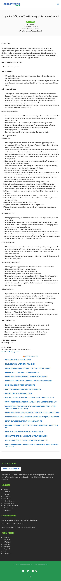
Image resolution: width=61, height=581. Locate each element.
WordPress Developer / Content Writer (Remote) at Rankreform (32, 417)
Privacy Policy (8, 508)
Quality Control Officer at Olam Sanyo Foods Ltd (26, 440)
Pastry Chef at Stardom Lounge (18, 393)
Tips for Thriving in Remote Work (12, 524)
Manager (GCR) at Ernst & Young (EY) (20, 364)
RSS (5, 551)
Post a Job (7, 496)
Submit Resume (9, 501)
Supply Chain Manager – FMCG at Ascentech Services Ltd (28, 381)
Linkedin (6, 537)
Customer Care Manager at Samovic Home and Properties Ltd (31, 402)
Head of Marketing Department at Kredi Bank (24, 432)
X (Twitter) (7, 542)
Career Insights (9, 503)
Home (6, 489)
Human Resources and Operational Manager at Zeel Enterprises (32, 413)
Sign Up (6, 494)
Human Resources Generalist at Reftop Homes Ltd (26, 377)
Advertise (7, 492)
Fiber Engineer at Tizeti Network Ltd (20, 385)
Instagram (7, 547)
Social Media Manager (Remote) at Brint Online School (28, 368)
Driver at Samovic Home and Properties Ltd (23, 389)
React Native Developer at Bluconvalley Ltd (23, 421)
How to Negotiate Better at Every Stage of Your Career (19, 520)
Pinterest (7, 549)
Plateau (31, 24)
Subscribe (7, 544)
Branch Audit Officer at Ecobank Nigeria (22, 372)
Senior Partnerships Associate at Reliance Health (26, 436)
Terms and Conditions (11, 505)
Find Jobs (7, 499)
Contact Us (7, 510)
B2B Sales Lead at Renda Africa (18, 360)
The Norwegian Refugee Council (31, 31)
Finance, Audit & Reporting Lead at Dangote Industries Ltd (29, 398)
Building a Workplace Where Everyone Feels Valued (18, 527)
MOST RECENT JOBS (31, 356)
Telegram (7, 540)
